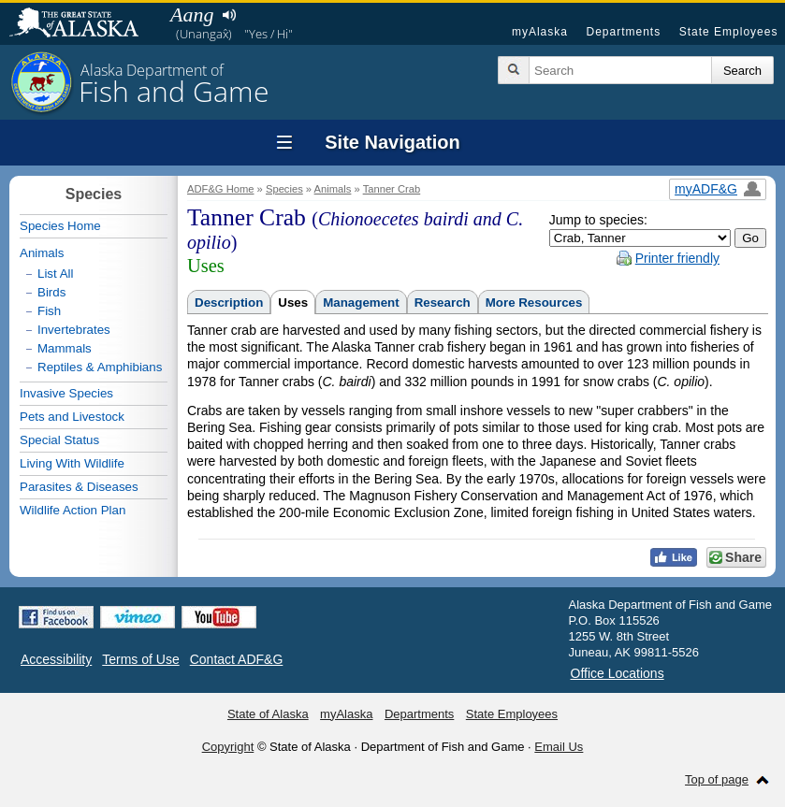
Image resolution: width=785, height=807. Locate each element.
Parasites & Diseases (79, 487)
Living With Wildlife (72, 463)
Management (361, 302)
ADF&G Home (220, 189)
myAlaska (540, 31)
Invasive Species (66, 393)
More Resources (534, 302)
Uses (293, 302)
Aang (191, 14)
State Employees (728, 31)
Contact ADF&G (236, 659)
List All (55, 274)
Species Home (60, 226)
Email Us (558, 747)
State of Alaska (83, 24)
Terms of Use (140, 659)
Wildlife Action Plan (72, 510)
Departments (623, 31)
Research (442, 302)
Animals (333, 189)
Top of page (717, 779)
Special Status (59, 440)
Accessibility (56, 659)
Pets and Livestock (72, 417)
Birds (51, 292)
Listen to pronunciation (228, 15)
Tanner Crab (392, 189)
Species (284, 189)
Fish (49, 311)
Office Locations (617, 673)
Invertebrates (73, 330)
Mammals (64, 348)
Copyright (228, 747)
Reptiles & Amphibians (99, 367)
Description (229, 302)
